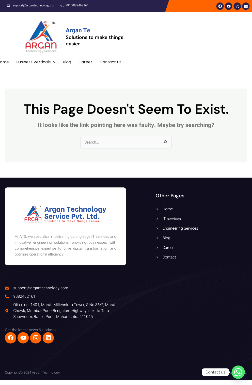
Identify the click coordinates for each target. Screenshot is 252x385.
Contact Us (111, 62)
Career (85, 62)
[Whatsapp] (238, 372)
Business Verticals (35, 62)
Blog (67, 62)
